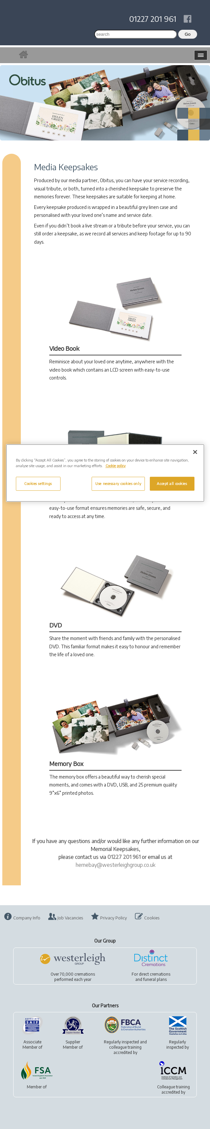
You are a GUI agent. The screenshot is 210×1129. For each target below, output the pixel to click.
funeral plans (155, 979)
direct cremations (154, 974)
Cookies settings (38, 483)
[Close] (195, 452)
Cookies (151, 917)
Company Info (26, 917)
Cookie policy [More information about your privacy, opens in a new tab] (115, 465)
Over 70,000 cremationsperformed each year (73, 977)
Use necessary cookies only (118, 483)
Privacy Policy (113, 917)
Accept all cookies (172, 483)
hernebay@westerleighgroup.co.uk (115, 865)
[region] (105, 473)
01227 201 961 (152, 18)
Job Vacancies (70, 917)
